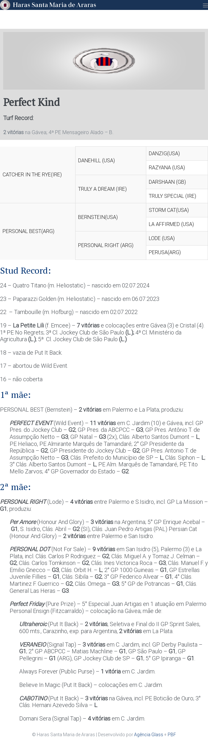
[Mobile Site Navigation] (205, 5)
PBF (172, 734)
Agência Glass (148, 734)
